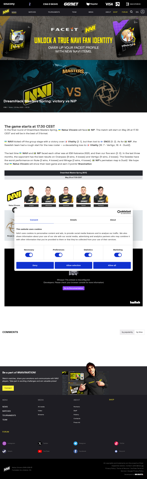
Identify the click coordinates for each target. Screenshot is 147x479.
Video (40, 410)
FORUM (5, 432)
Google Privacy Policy (135, 471)
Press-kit (77, 422)
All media (41, 406)
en (137, 12)
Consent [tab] (34, 220)
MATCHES (6, 411)
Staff (75, 410)
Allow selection (73, 265)
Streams (41, 414)
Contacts (77, 418)
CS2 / (6, 107)
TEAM (4, 420)
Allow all (112, 265)
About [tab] (113, 220)
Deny (35, 265)
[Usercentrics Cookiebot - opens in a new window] (119, 212)
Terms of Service (123, 468)
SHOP (111, 400)
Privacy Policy (110, 468)
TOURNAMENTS (9, 415)
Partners (77, 406)
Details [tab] (73, 220)
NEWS (5, 407)
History (76, 414)
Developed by (133, 474)
